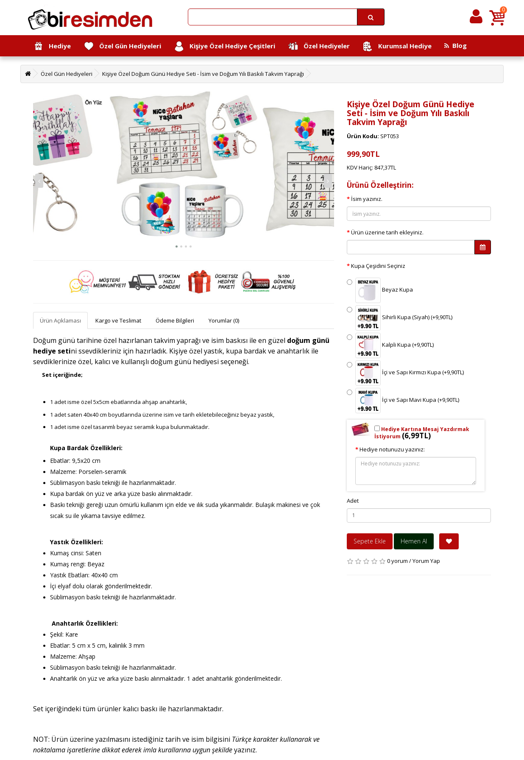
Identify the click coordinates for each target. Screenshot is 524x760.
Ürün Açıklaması (60, 320)
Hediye (52, 46)
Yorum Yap (426, 561)
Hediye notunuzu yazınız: (392, 449)
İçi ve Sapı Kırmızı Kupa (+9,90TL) (405, 373)
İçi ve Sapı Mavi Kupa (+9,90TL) (403, 400)
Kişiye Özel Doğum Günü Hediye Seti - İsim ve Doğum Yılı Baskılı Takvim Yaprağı (203, 74)
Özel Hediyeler (319, 46)
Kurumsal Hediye (397, 46)
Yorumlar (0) (224, 320)
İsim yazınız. (366, 199)
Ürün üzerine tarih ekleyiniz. (387, 232)
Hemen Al (414, 541)
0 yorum (397, 561)
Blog (455, 45)
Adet (353, 500)
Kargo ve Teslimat (118, 320)
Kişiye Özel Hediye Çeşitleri (224, 46)
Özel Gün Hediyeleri (122, 46)
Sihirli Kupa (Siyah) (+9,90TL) (399, 318)
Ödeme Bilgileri (175, 320)
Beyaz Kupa (380, 290)
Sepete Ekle (370, 541)
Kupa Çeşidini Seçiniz (378, 266)
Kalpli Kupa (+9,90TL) (390, 345)
